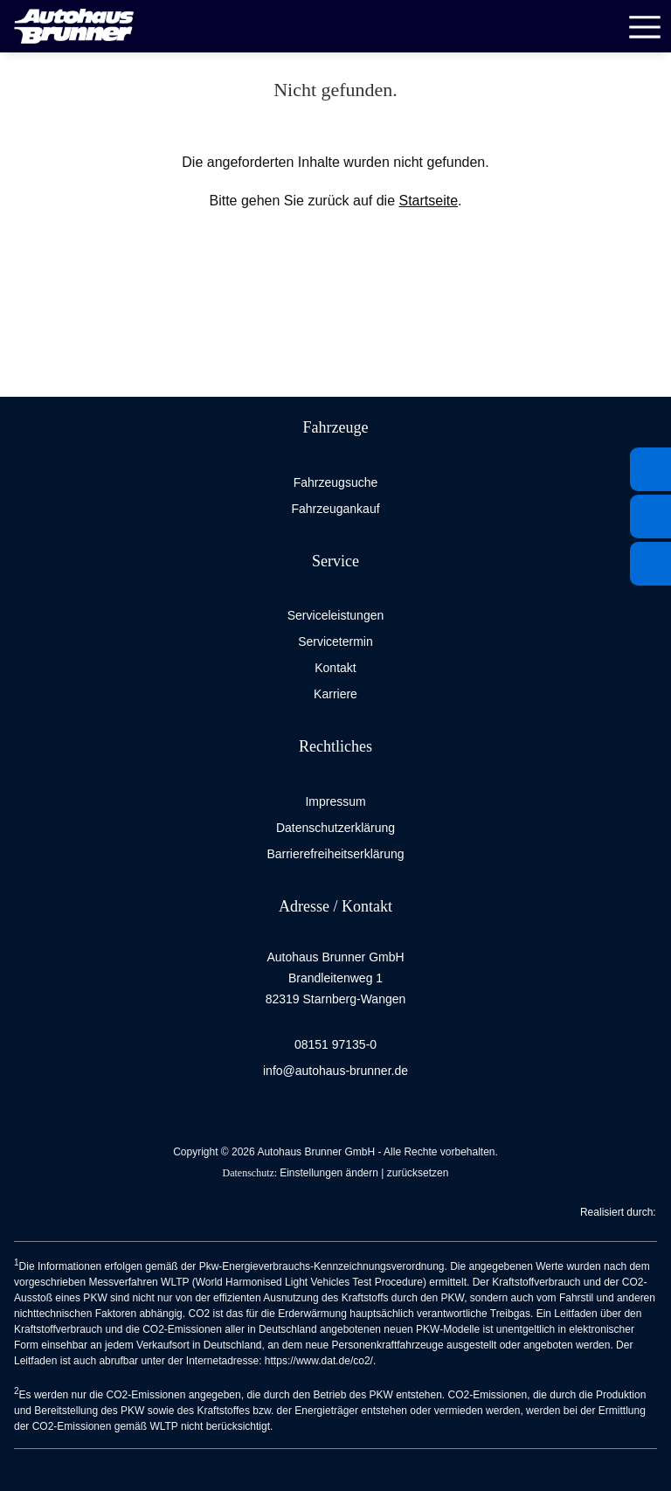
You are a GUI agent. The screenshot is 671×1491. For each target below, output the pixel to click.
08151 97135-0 (335, 1044)
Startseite (428, 200)
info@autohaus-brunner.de (335, 1071)
